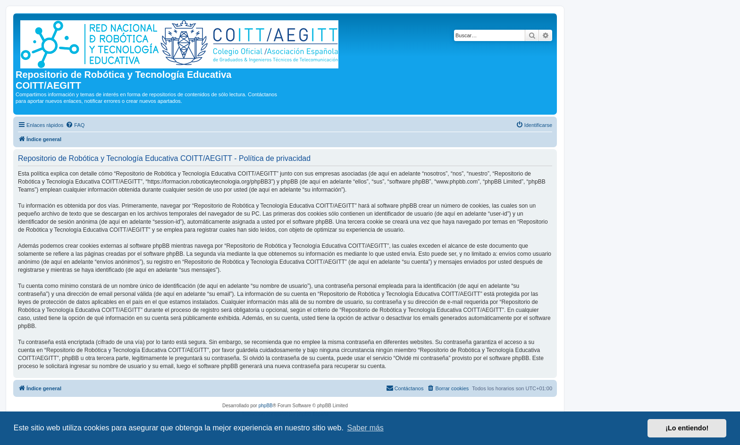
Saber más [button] (365, 428)
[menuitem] (75, 125)
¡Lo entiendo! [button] (686, 428)
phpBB (266, 405)
